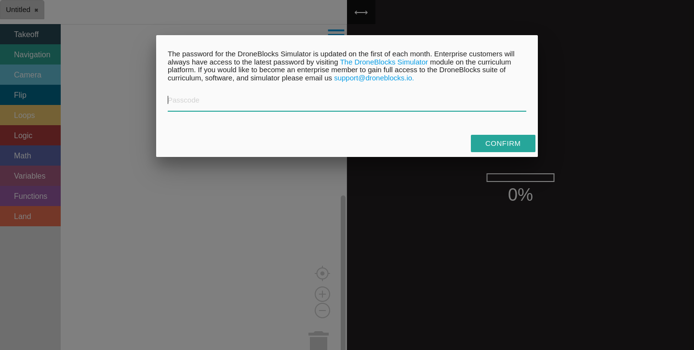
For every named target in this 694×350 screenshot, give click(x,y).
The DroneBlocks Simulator (384, 62)
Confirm (503, 143)
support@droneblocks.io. (374, 78)
